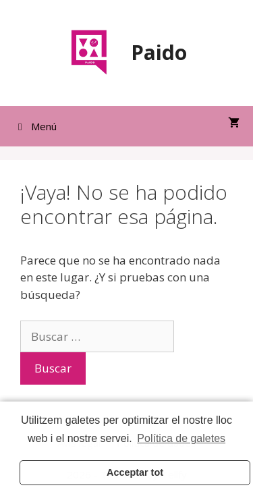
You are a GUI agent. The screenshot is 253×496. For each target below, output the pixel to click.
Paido (159, 52)
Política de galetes (181, 438)
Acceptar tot (135, 472)
